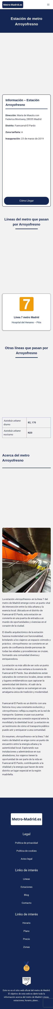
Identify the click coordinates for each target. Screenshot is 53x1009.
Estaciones (26, 887)
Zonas (26, 947)
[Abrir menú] (48, 4)
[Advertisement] (26, 65)
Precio (26, 939)
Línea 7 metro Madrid (26, 317)
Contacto (26, 902)
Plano (26, 931)
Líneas (26, 879)
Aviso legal (26, 858)
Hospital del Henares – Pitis (26, 322)
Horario (26, 923)
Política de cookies (27, 850)
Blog (26, 895)
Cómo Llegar (26, 200)
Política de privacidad (26, 842)
